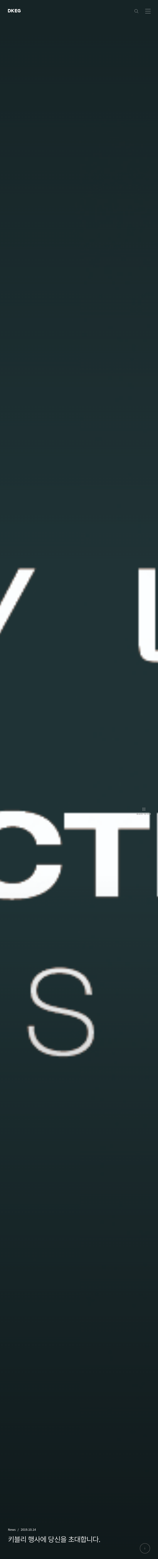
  (13, 10)
